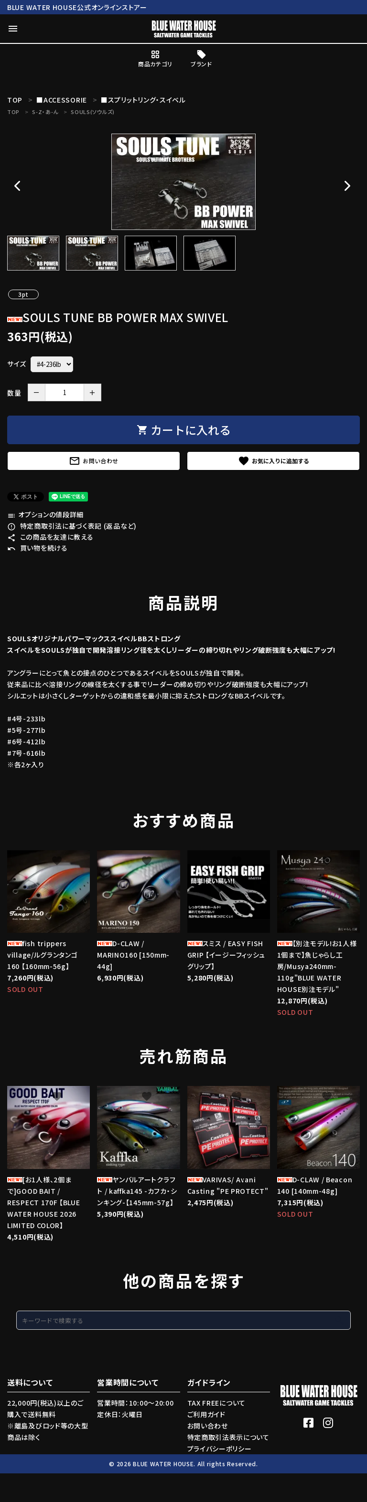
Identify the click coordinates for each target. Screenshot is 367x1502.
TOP (13, 111)
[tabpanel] (183, 182)
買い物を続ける (37, 548)
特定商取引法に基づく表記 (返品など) (72, 526)
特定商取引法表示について (228, 1437)
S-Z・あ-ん (45, 111)
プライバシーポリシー (219, 1448)
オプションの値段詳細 (45, 514)
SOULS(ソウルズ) (93, 111)
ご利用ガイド (206, 1414)
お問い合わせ (94, 461)
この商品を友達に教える (50, 537)
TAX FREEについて (216, 1403)
